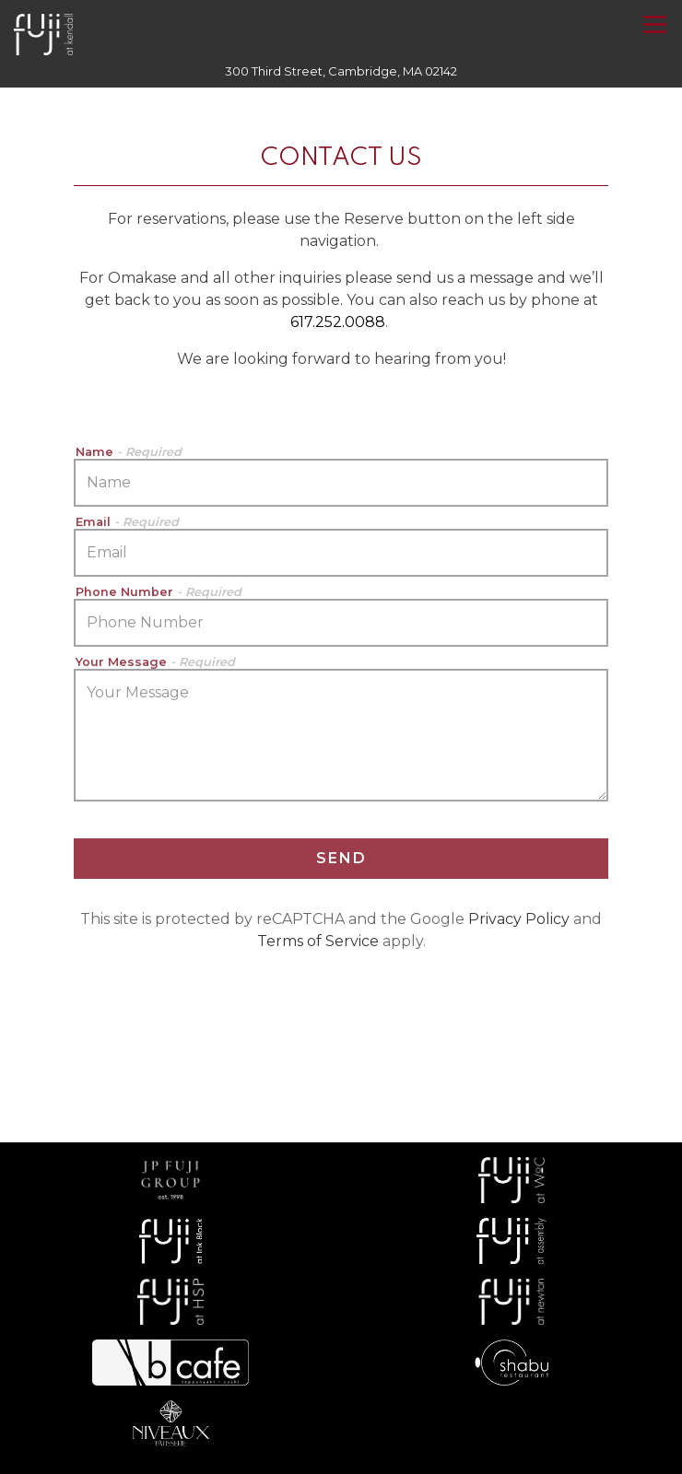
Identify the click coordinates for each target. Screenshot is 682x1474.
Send (341, 858)
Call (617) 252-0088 (341, 1370)
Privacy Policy (519, 919)
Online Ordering (447, 1452)
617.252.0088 (337, 322)
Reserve (341, 1412)
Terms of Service (318, 941)
